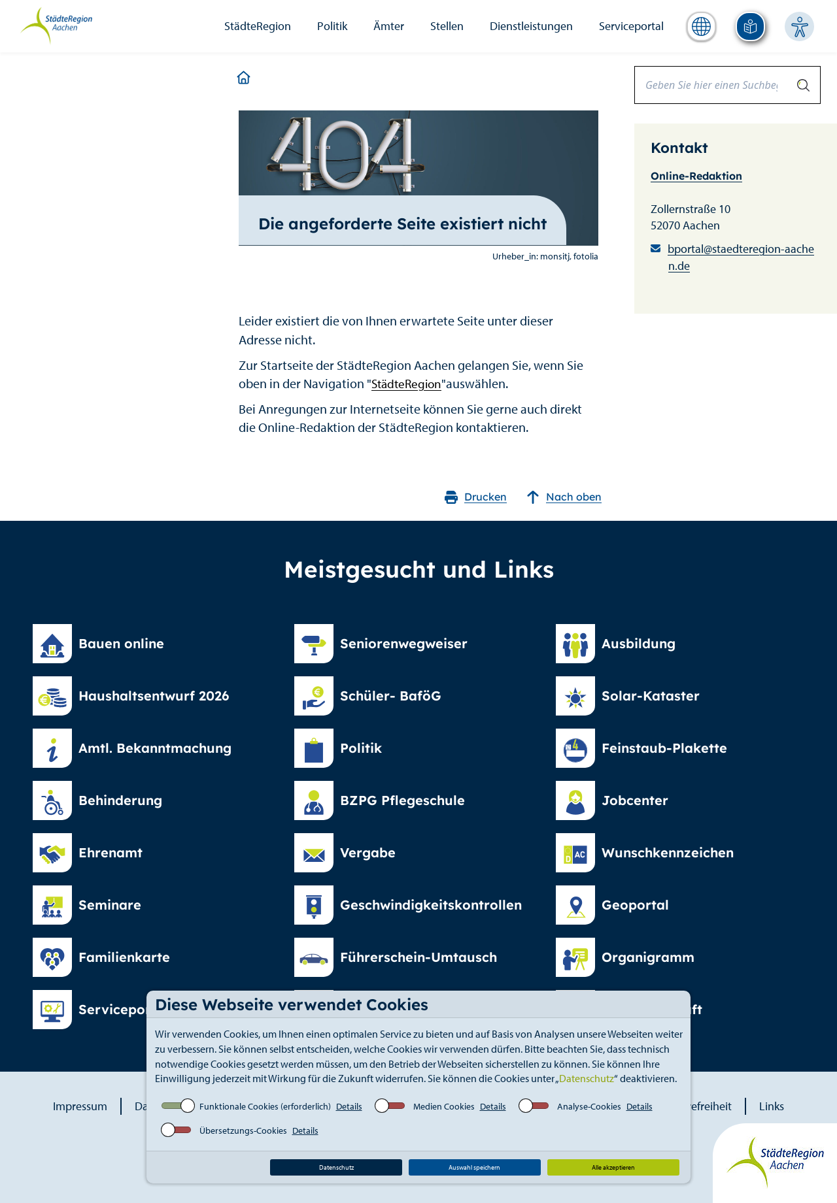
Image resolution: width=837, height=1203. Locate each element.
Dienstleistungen (531, 25)
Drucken (476, 497)
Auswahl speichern (474, 1167)
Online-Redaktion (696, 175)
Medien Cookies (444, 1106)
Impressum (80, 1105)
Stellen (447, 25)
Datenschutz (586, 1078)
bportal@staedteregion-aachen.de (741, 257)
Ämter (388, 25)
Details (349, 1106)
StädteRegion (257, 25)
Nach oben (564, 497)
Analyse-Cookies (589, 1106)
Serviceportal (631, 25)
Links (771, 1105)
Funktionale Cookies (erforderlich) (265, 1106)
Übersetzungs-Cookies (243, 1130)
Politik (332, 25)
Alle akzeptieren (613, 1167)
